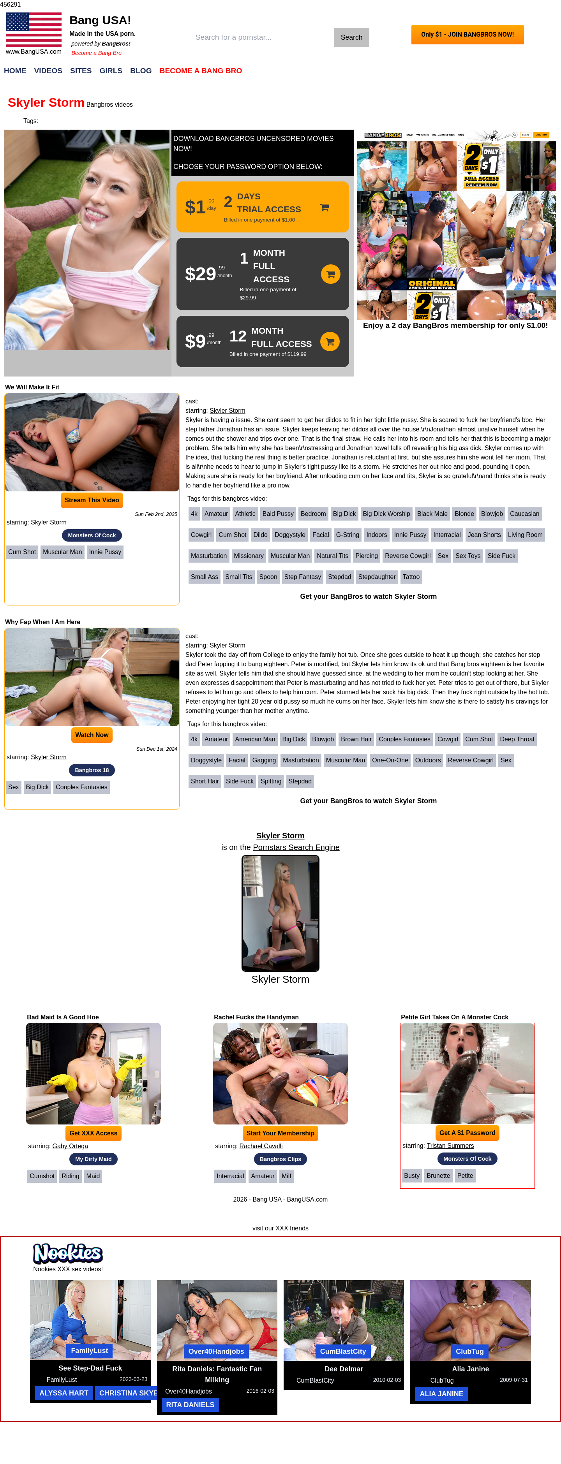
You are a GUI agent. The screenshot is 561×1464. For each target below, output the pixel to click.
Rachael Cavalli (260, 1146)
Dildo (260, 534)
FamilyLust (89, 1351)
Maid (93, 1176)
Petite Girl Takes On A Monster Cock (454, 1017)
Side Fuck (501, 556)
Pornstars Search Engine (296, 847)
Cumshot (42, 1176)
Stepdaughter (377, 577)
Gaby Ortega (70, 1146)
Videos (48, 71)
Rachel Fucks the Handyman (256, 1017)
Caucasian (525, 513)
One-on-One (390, 760)
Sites (81, 71)
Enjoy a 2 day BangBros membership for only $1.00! (455, 325)
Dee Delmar (344, 1369)
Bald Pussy (278, 513)
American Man (255, 739)
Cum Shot (22, 552)
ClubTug (470, 1351)
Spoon (268, 577)
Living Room (525, 534)
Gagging (264, 760)
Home (15, 71)
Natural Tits (332, 556)
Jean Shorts (484, 534)
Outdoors (428, 760)
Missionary (249, 556)
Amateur (216, 513)
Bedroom (313, 513)
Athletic (245, 513)
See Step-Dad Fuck (90, 1368)
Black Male (432, 513)
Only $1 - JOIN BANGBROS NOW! (467, 34)
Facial (320, 534)
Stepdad (339, 577)
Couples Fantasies (82, 787)
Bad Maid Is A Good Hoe (63, 1017)
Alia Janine (470, 1369)
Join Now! (403, 74)
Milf (286, 1176)
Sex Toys (468, 556)
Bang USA (266, 1199)
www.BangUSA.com (34, 51)
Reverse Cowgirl (407, 556)
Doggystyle (290, 534)
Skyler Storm (49, 522)
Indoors (376, 534)
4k (194, 513)
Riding (70, 1176)
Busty (412, 1175)
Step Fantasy (302, 577)
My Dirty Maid (93, 1159)
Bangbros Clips (280, 1159)
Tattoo (411, 577)
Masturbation (209, 556)
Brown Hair (356, 739)
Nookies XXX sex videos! (68, 1269)
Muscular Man (62, 552)
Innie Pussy (105, 552)
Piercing (366, 556)
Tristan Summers (450, 1145)
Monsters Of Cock (92, 535)
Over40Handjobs (216, 1351)
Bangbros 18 (92, 770)
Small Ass (204, 577)
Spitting (271, 781)
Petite (465, 1175)
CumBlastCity (343, 1351)
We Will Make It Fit (32, 387)
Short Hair (205, 781)
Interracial (446, 534)
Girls (111, 71)
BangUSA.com (307, 1199)
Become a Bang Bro (96, 53)
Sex (443, 556)
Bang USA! (100, 19)
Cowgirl (201, 534)
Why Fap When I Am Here (42, 622)
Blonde (464, 513)
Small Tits (238, 577)
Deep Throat (517, 739)
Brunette (438, 1175)
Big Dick (344, 513)
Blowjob (492, 513)
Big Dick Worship (387, 513)
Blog (141, 71)
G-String (348, 534)
